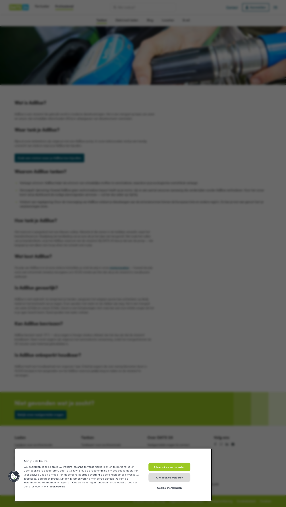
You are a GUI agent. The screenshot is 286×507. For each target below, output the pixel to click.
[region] (113, 474)
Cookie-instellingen (169, 487)
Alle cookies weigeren (169, 477)
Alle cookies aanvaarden (169, 467)
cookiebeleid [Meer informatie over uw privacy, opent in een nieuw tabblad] (57, 486)
